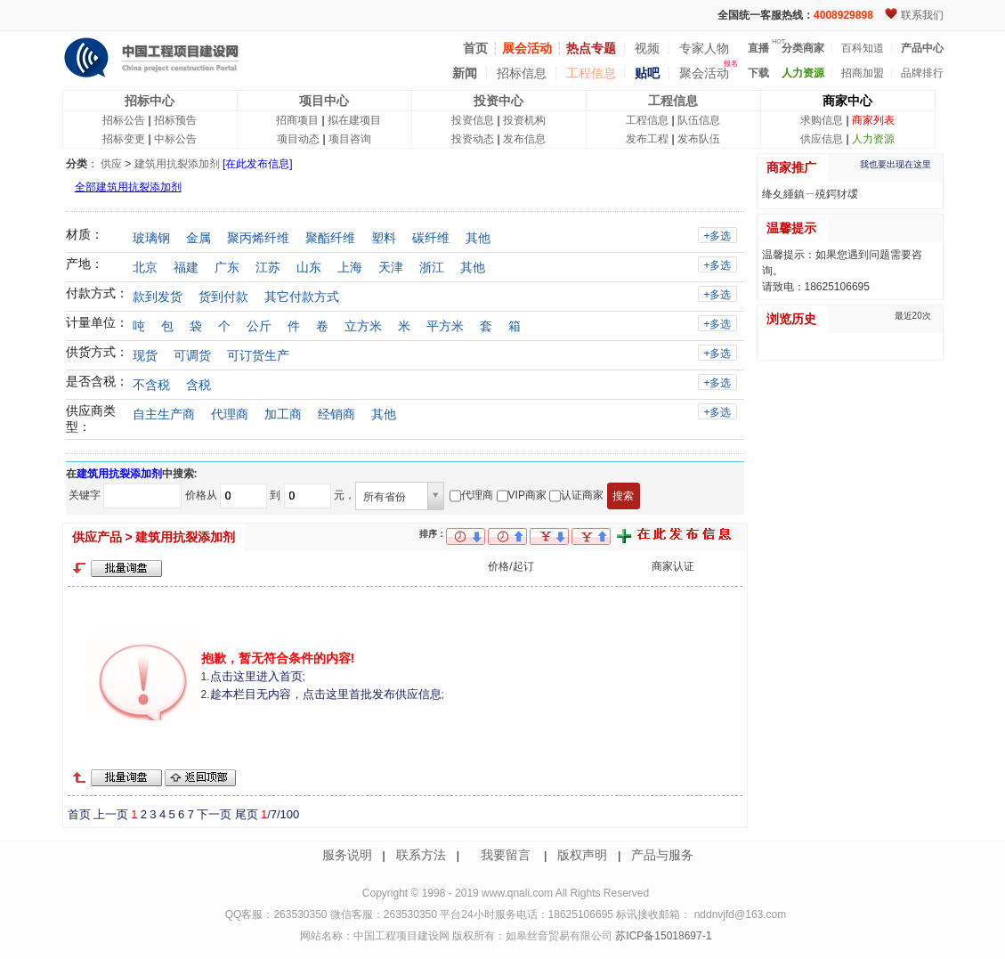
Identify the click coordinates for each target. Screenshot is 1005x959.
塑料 (383, 238)
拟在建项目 (354, 120)
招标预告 (175, 120)
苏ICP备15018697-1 (661, 936)
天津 (390, 267)
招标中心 (149, 100)
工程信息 (591, 73)
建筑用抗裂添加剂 (177, 164)
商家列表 (873, 120)
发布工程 (647, 139)
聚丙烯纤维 (258, 238)
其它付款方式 (301, 296)
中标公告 (175, 139)
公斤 (259, 326)
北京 (145, 267)
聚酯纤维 (330, 238)
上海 (349, 267)
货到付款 (223, 296)
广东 (227, 267)
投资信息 (472, 120)
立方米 (363, 326)
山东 (308, 267)
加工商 (283, 414)
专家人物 (704, 48)
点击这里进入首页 (256, 676)
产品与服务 (662, 855)
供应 (111, 164)
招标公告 (123, 120)
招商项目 (297, 120)
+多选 (717, 236)
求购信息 (821, 120)
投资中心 (498, 100)
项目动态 (298, 139)
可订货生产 (258, 355)
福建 (186, 267)
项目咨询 (349, 139)
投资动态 (472, 139)
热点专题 (591, 48)
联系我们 (922, 15)
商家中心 (847, 100)
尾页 (246, 814)
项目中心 (324, 100)
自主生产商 (164, 414)
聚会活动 (704, 73)
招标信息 (522, 73)
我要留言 (506, 855)
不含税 (151, 385)
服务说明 (347, 855)
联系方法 (421, 855)
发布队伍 (698, 139)
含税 (198, 385)
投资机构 (524, 120)
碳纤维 (431, 238)
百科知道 (862, 48)
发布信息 (524, 139)
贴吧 (647, 73)
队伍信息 (698, 120)
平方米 (445, 326)
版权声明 (582, 855)
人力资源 (873, 139)
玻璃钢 (151, 238)
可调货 (192, 355)
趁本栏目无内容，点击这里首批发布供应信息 (326, 694)
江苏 (267, 267)
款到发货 (157, 296)
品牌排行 (922, 73)
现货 (145, 355)
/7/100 (280, 814)
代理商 (229, 414)
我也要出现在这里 (895, 164)
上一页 (110, 814)
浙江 (431, 267)
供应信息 (821, 139)
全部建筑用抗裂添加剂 (128, 187)
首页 (79, 814)
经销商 (336, 414)
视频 (647, 48)
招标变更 (123, 139)
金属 (198, 238)
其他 (478, 238)
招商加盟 (862, 73)
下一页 (214, 814)
